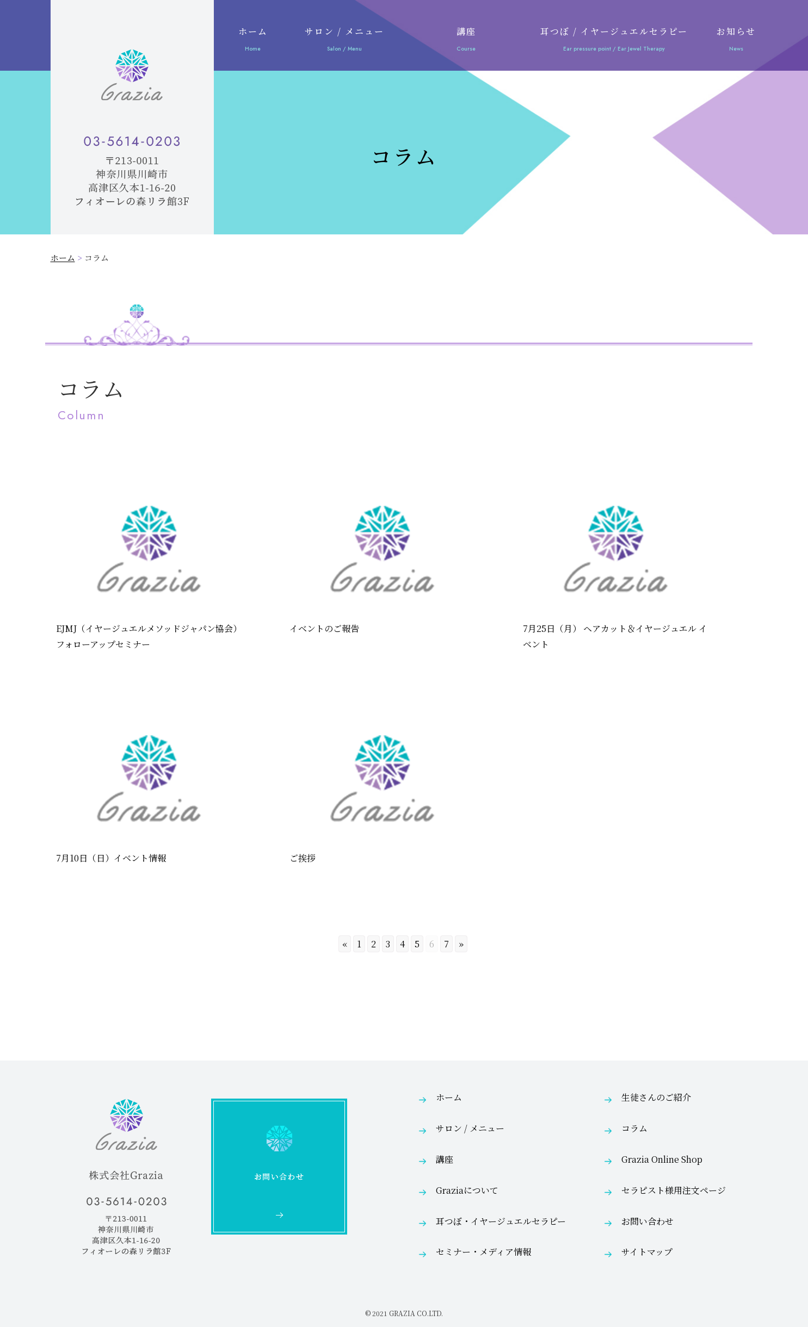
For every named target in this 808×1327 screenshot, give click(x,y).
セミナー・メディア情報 (483, 1251)
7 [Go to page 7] (446, 944)
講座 (466, 41)
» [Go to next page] (461, 944)
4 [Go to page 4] (402, 944)
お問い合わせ (647, 1221)
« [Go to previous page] (344, 944)
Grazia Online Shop (661, 1159)
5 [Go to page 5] (417, 944)
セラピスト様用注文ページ (673, 1190)
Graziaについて (467, 1190)
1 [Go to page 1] (359, 944)
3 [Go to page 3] (388, 944)
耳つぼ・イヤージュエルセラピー (501, 1221)
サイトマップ (647, 1251)
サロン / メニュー (344, 41)
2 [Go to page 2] (373, 944)
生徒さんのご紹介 (656, 1097)
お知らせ (736, 41)
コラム (634, 1128)
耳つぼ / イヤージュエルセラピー (614, 41)
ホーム (253, 41)
